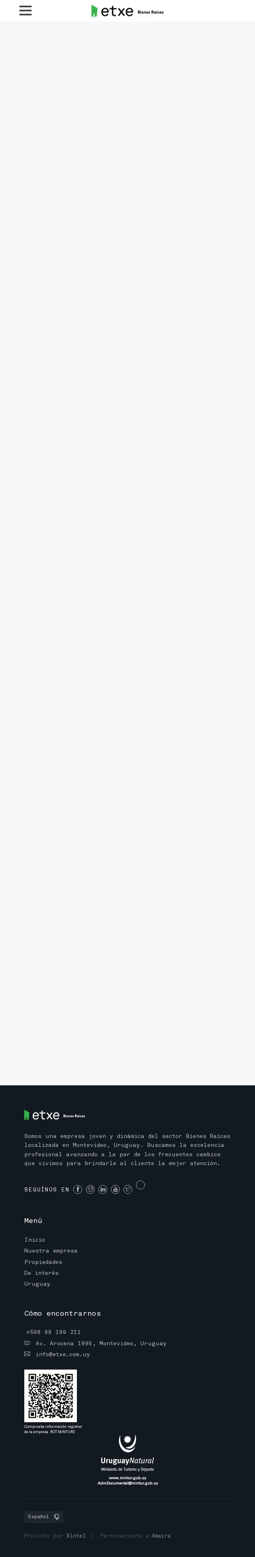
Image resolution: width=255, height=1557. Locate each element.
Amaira (161, 1536)
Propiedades (43, 1262)
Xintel (76, 1536)
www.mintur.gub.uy (127, 1478)
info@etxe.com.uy (57, 1354)
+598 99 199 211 (53, 1332)
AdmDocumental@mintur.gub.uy (128, 1483)
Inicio (34, 1240)
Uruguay (37, 1284)
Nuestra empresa (51, 1251)
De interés (41, 1273)
